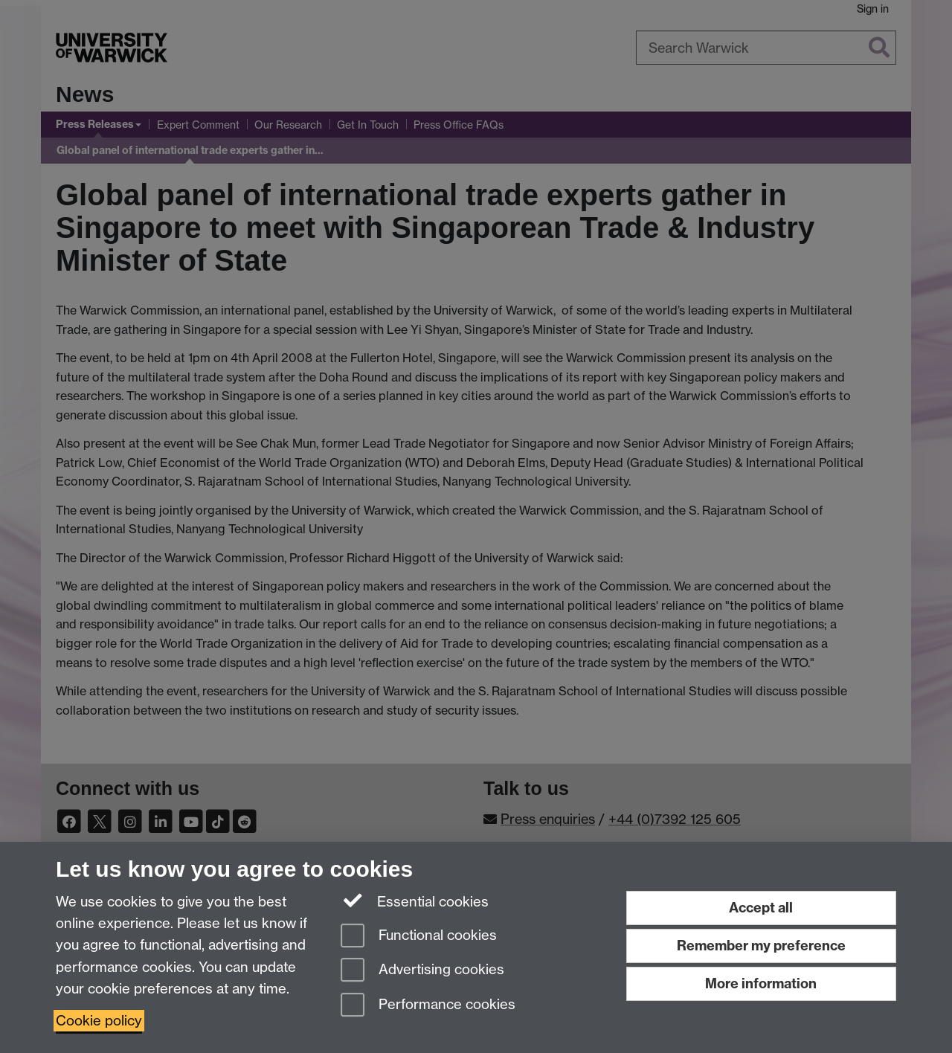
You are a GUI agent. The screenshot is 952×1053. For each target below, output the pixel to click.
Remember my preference (761, 945)
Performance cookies (428, 1006)
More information (761, 983)
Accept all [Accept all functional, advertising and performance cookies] (761, 907)
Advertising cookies (422, 971)
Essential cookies (415, 900)
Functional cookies (419, 936)
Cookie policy (99, 1020)
